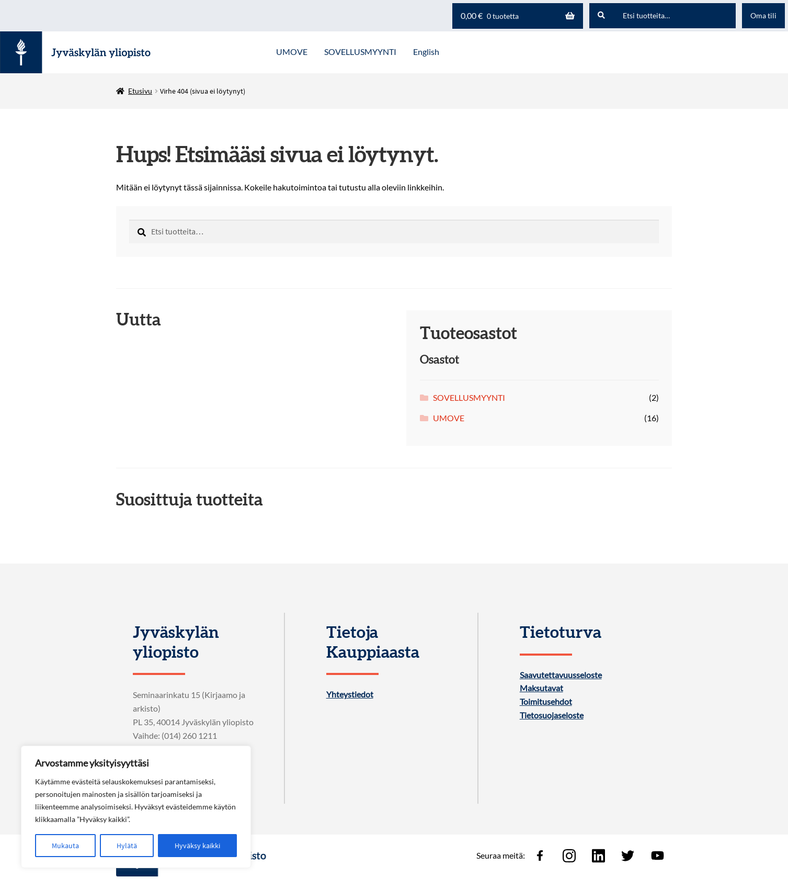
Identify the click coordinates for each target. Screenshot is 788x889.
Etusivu (140, 90)
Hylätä (127, 845)
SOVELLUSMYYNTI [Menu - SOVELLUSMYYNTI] (360, 52)
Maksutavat (541, 688)
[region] (136, 807)
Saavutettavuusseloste (561, 675)
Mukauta (65, 845)
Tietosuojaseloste (552, 715)
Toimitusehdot (546, 701)
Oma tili (763, 15)
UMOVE (448, 418)
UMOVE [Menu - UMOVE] (291, 52)
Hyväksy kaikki (197, 845)
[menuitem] (426, 52)
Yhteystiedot (349, 694)
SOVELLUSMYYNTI (469, 397)
